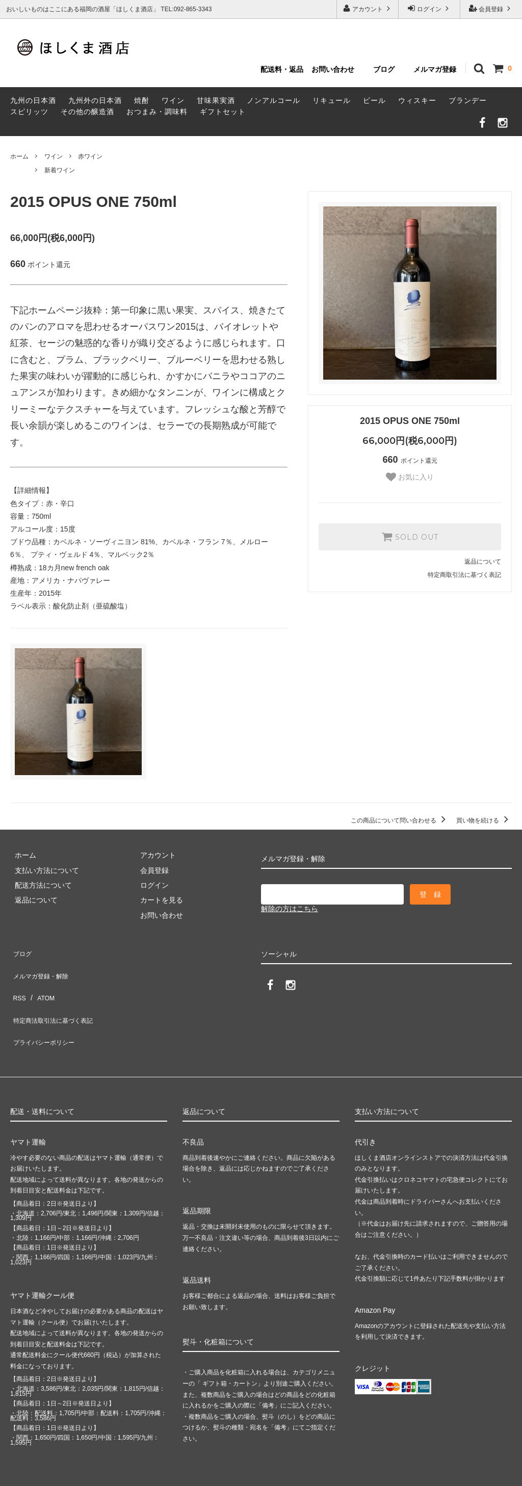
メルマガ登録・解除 (42, 966)
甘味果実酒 (216, 100)
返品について (482, 561)
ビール (374, 100)
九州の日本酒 (33, 100)
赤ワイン (90, 156)
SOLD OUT (409, 536)
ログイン (429, 8)
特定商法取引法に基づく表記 (56, 995)
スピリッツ (29, 112)
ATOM (40, 980)
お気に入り (410, 477)
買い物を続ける (484, 820)
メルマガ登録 (434, 69)
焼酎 (141, 100)
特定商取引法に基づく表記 (464, 574)
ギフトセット (223, 112)
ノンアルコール (273, 100)
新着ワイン (59, 170)
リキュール (331, 100)
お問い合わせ (332, 69)
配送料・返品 (281, 69)
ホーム (19, 156)
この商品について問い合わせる (400, 820)
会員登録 (491, 8)
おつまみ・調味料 (157, 112)
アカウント (368, 8)
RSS (17, 980)
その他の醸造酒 (87, 112)
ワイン (173, 100)
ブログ (384, 69)
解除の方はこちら (289, 909)
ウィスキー (417, 100)
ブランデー (468, 100)
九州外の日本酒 (95, 100)
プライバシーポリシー (46, 1010)
